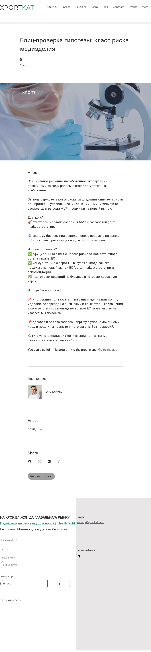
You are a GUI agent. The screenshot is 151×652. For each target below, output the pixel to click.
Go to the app (107, 350)
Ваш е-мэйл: (8, 540)
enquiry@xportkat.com (90, 522)
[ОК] (59, 584)
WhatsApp (6, 576)
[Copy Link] (59, 461)
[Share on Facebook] (29, 461)
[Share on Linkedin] (49, 461)
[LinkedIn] (78, 555)
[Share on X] (39, 461)
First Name (7, 557)
